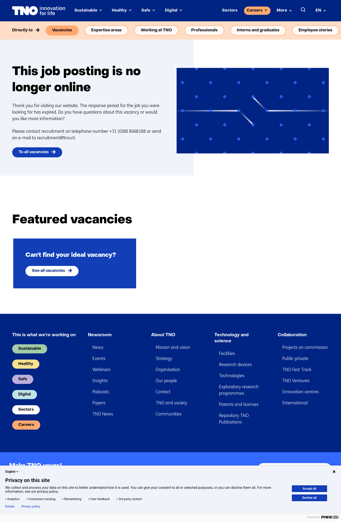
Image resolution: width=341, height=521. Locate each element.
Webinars (101, 369)
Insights (100, 380)
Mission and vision (173, 347)
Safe (145, 10)
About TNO (163, 335)
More (282, 10)
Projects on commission (305, 347)
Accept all (309, 488)
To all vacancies (34, 152)
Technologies (231, 375)
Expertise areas (106, 30)
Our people (166, 380)
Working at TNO (156, 30)
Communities (169, 414)
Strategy (164, 358)
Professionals (204, 30)
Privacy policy (31, 506)
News (97, 347)
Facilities (227, 353)
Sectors (229, 10)
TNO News (102, 414)
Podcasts (100, 391)
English (12, 471)
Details (10, 506)
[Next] (323, 220)
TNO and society (171, 402)
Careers (254, 10)
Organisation (168, 369)
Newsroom (100, 335)
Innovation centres (300, 391)
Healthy (119, 10)
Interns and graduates (258, 30)
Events (98, 358)
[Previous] (306, 220)
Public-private (295, 358)
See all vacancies (48, 271)
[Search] (303, 9)
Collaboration (292, 335)
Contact (163, 391)
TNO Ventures (295, 380)
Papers (98, 402)
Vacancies (62, 30)
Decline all (310, 497)
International (295, 402)
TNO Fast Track (296, 369)
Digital (171, 10)
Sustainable (85, 10)
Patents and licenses (239, 404)
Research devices (235, 364)
